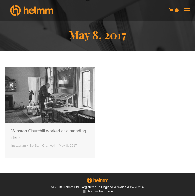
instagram (18, 145)
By (42, 145)
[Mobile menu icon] (187, 10)
